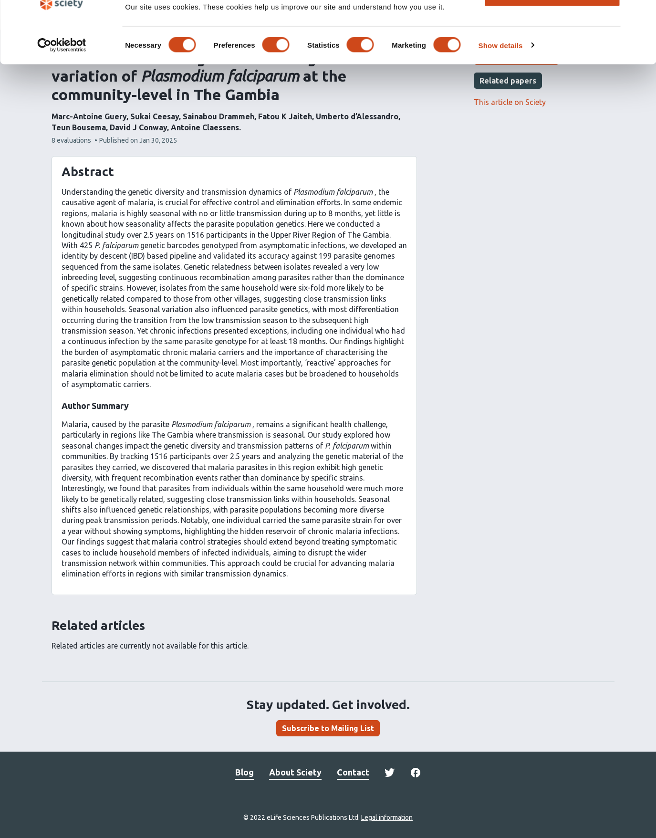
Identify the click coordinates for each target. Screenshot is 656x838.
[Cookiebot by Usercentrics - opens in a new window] (62, 73)
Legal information (387, 817)
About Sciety (295, 772)
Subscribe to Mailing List (328, 728)
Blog (244, 772)
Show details (501, 73)
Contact (353, 772)
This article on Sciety (510, 102)
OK (552, 23)
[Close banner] (641, 14)
